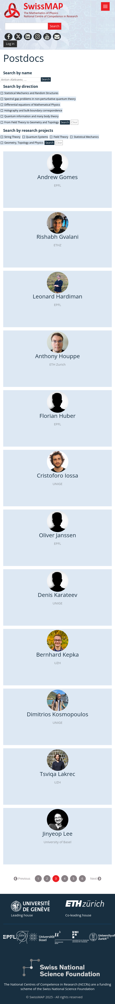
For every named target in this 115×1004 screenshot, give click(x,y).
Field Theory (61, 137)
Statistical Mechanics (86, 137)
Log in (10, 44)
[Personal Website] (57, 36)
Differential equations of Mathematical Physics (32, 104)
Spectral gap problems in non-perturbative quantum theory (40, 99)
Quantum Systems (37, 137)
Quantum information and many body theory (31, 116)
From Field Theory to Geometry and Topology (31, 122)
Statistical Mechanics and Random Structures (31, 93)
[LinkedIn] (28, 36)
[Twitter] (18, 36)
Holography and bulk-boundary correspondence (33, 110)
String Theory (12, 137)
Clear (74, 122)
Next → (95, 878)
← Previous (22, 878)
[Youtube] (47, 36)
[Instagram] (37, 36)
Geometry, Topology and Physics (23, 143)
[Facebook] (8, 36)
